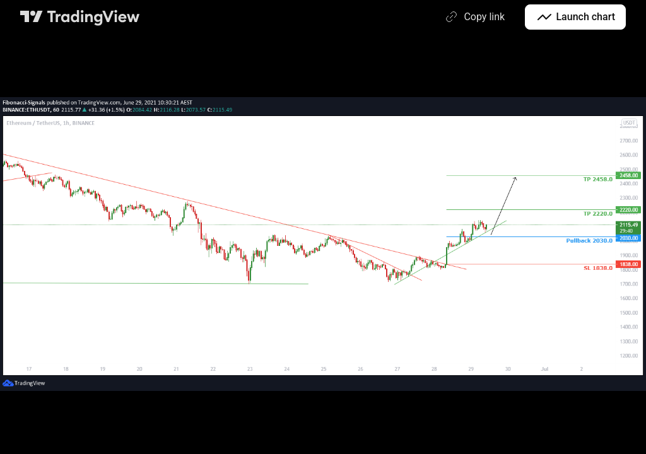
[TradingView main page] (80, 17)
